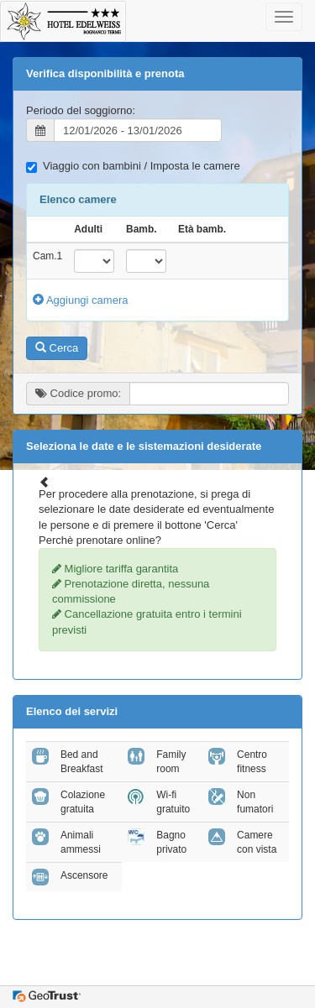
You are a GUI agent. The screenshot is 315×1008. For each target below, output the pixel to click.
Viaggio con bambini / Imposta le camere (133, 166)
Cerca (56, 348)
